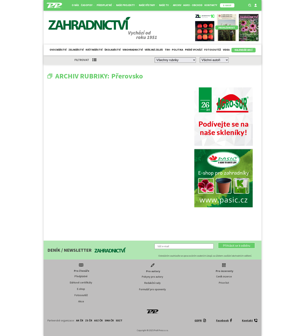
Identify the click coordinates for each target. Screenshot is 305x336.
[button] (236, 245)
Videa (226, 49)
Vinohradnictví (133, 49)
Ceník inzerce (224, 276)
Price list (224, 282)
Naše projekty (126, 5)
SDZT (119, 320)
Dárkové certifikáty (81, 282)
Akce (81, 301)
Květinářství (94, 49)
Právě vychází (193, 49)
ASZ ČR (98, 320)
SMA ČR (109, 320)
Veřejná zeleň (154, 49)
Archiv (177, 5)
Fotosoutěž (212, 49)
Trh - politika (174, 49)
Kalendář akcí (243, 50)
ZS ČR (88, 320)
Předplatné (105, 5)
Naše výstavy (148, 5)
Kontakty (210, 5)
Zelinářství (76, 49)
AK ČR (79, 320)
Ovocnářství (58, 49)
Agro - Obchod (192, 5)
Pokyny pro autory (152, 276)
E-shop (81, 289)
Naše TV (165, 5)
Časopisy (88, 5)
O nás (75, 5)
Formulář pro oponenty (152, 289)
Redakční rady (152, 283)
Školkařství (112, 49)
